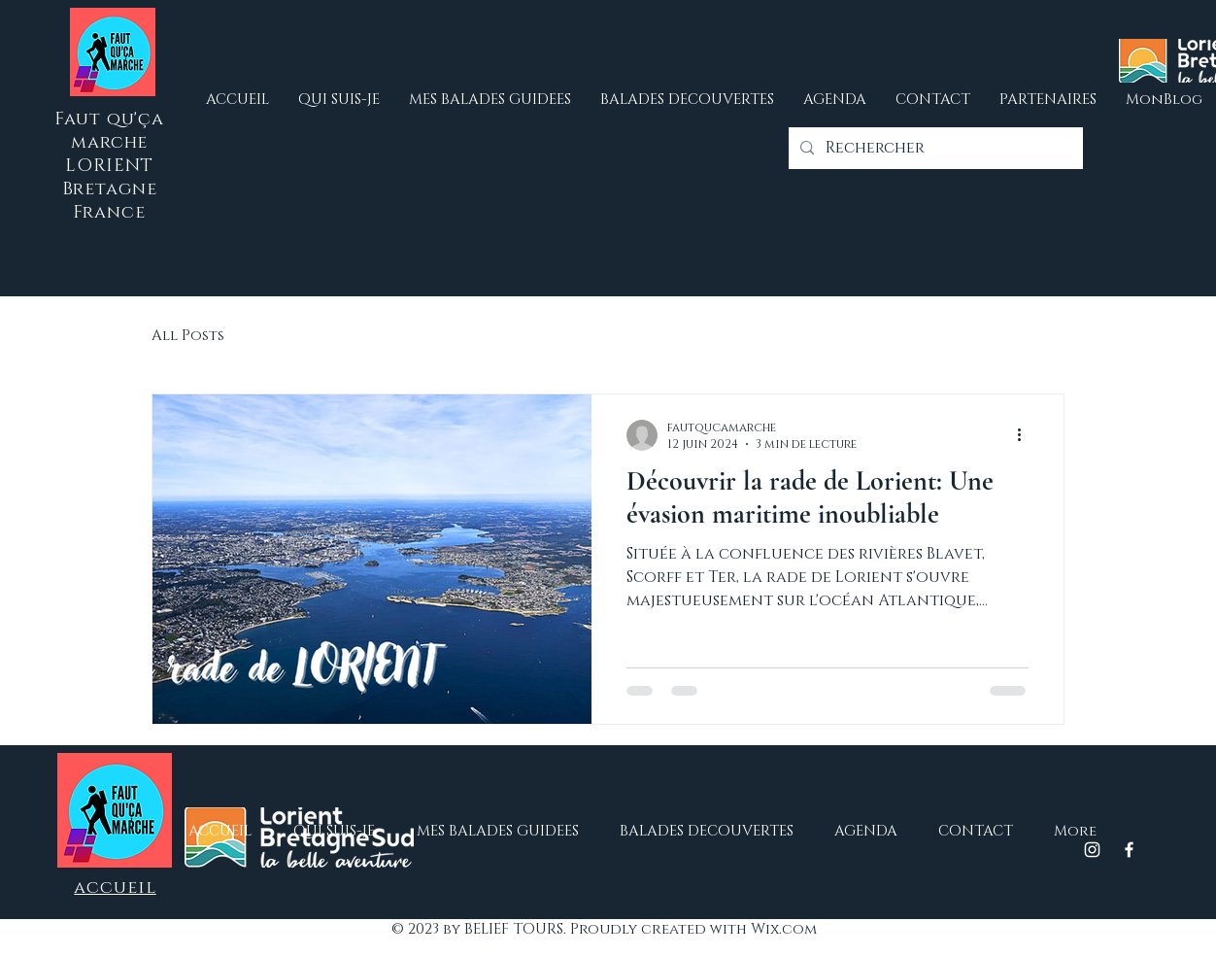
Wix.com (784, 929)
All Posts (188, 335)
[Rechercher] (934, 148)
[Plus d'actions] (1025, 435)
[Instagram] (1092, 849)
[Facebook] (1129, 849)
